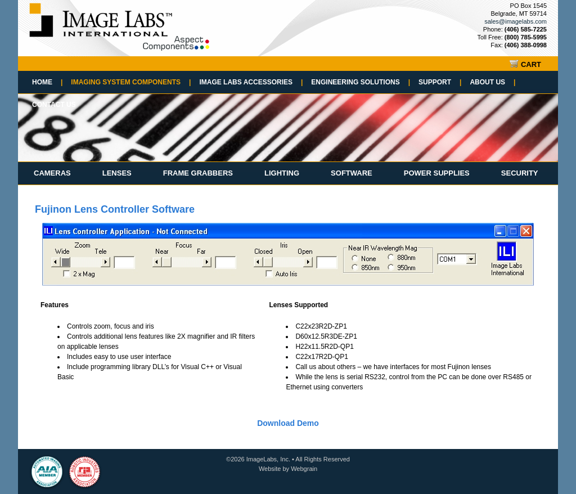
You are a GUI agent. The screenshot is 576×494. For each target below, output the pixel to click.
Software (351, 173)
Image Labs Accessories (251, 82)
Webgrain (304, 468)
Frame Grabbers (198, 173)
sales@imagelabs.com (515, 21)
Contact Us (54, 105)
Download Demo (288, 423)
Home (47, 82)
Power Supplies (437, 173)
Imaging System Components (131, 82)
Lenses (117, 173)
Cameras (52, 173)
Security (519, 173)
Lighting (281, 173)
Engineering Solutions (360, 82)
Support (439, 82)
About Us (492, 82)
